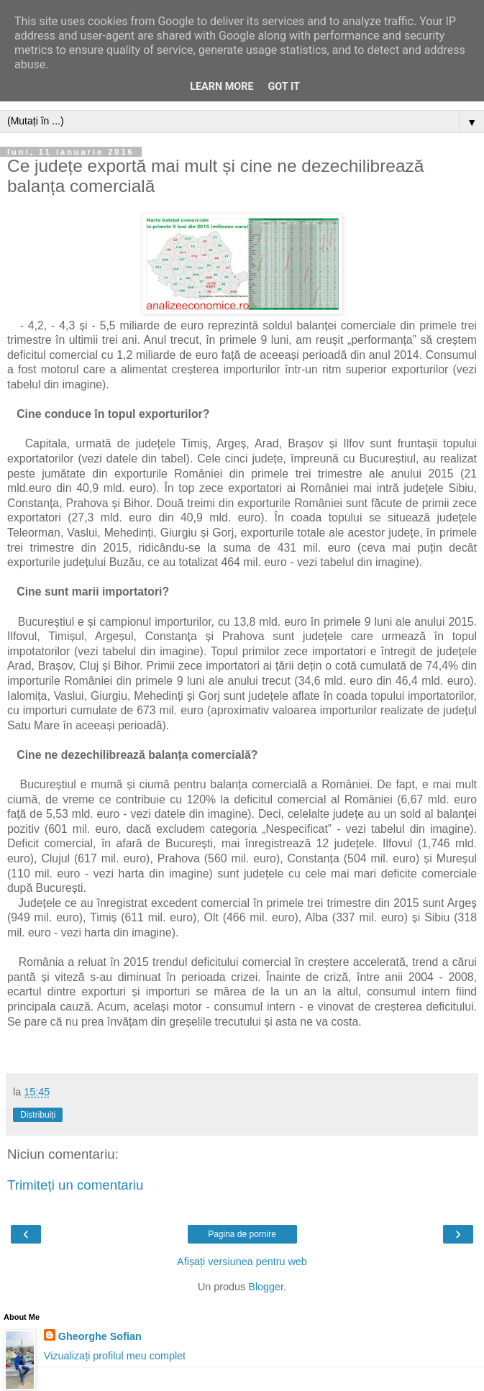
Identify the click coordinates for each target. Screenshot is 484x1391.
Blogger (265, 1286)
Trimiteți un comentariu (75, 1184)
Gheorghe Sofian (100, 1336)
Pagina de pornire (242, 1234)
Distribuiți (37, 1115)
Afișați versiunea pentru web (242, 1261)
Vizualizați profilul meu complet (115, 1356)
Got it (284, 87)
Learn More (221, 87)
